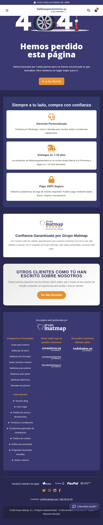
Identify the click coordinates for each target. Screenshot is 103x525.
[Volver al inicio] (52, 10)
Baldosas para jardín (20, 374)
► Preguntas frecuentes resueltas (20, 452)
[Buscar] (88, 10)
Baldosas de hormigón (20, 356)
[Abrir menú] (7, 10)
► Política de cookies (20, 438)
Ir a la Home (51, 81)
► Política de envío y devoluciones (20, 414)
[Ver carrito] (96, 10)
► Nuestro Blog (20, 401)
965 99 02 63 (66, 499)
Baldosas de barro (20, 350)
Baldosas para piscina (20, 368)
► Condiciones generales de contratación (20, 430)
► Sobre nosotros (20, 460)
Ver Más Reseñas (51, 295)
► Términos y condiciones (20, 422)
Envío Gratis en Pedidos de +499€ (51, 2)
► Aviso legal (20, 407)
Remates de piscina (20, 385)
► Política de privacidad (20, 444)
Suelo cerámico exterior (20, 362)
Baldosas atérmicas (20, 380)
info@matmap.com (49, 499)
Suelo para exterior (20, 345)
